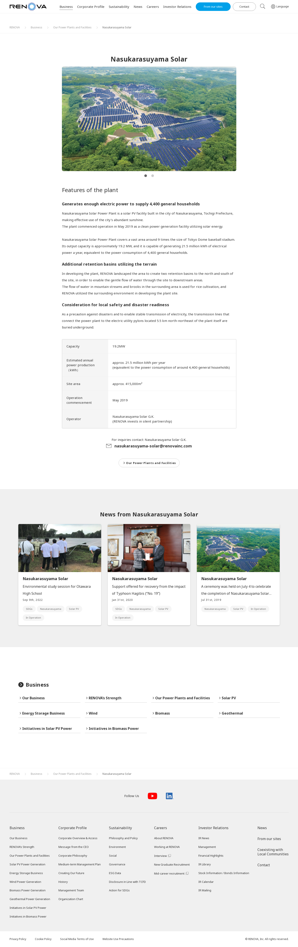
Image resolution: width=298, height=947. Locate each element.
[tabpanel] (149, 118)
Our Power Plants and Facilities (72, 27)
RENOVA (15, 27)
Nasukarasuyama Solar (116, 27)
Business (36, 27)
